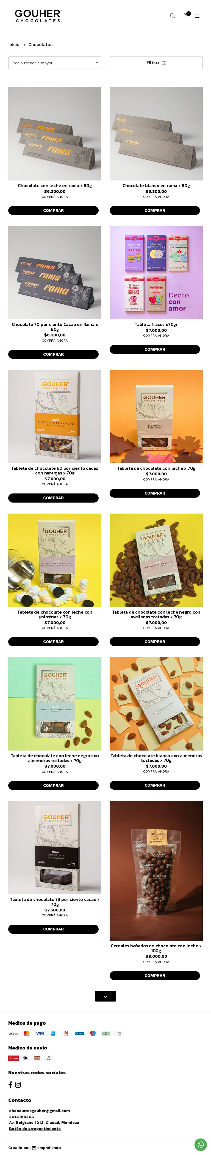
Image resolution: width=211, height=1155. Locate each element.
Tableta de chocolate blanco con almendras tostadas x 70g (156, 758)
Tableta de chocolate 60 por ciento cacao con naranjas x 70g (55, 470)
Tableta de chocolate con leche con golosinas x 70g (54, 614)
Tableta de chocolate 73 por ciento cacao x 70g (55, 902)
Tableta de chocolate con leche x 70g (156, 468)
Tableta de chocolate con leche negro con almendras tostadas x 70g (55, 758)
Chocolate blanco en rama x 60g (156, 185)
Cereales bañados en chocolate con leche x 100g (156, 948)
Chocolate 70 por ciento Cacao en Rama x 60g (55, 327)
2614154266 (21, 1116)
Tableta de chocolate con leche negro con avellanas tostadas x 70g (156, 614)
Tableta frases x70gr (156, 324)
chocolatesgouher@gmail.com (39, 1110)
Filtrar (156, 63)
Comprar (53, 210)
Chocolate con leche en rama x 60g (54, 185)
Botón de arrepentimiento (35, 1128)
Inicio (14, 44)
